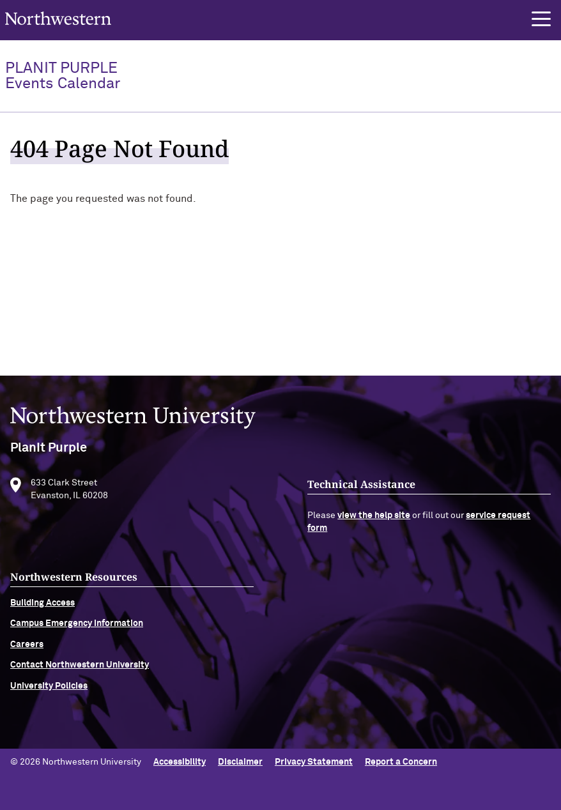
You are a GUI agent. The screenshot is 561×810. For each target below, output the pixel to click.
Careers (26, 653)
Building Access (42, 612)
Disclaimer (240, 762)
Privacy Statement (314, 762)
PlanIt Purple (62, 76)
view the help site (373, 525)
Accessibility (179, 762)
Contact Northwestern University (79, 674)
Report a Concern (401, 762)
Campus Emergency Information (76, 633)
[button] (541, 19)
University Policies (49, 695)
